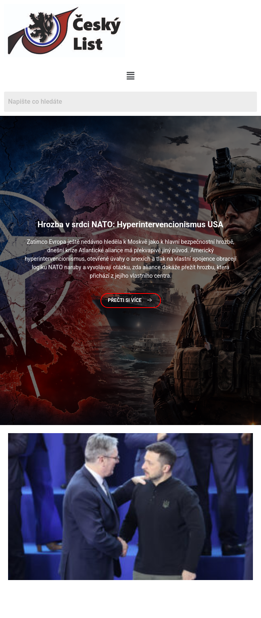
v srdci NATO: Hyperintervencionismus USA (130, 225)
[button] (130, 76)
